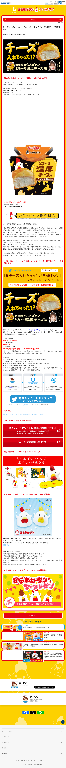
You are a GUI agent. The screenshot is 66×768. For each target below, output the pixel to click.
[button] (63, 2)
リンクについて (34, 760)
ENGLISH (49, 760)
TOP (63, 722)
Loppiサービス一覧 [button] (7, 742)
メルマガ (17, 760)
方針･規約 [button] (4, 753)
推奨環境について (25, 760)
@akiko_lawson (25, 405)
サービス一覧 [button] (5, 737)
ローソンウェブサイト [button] (7, 731)
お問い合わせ (42, 760)
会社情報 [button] (4, 748)
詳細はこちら (7, 545)
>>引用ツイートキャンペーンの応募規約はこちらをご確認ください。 (23, 414)
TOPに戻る (33, 615)
